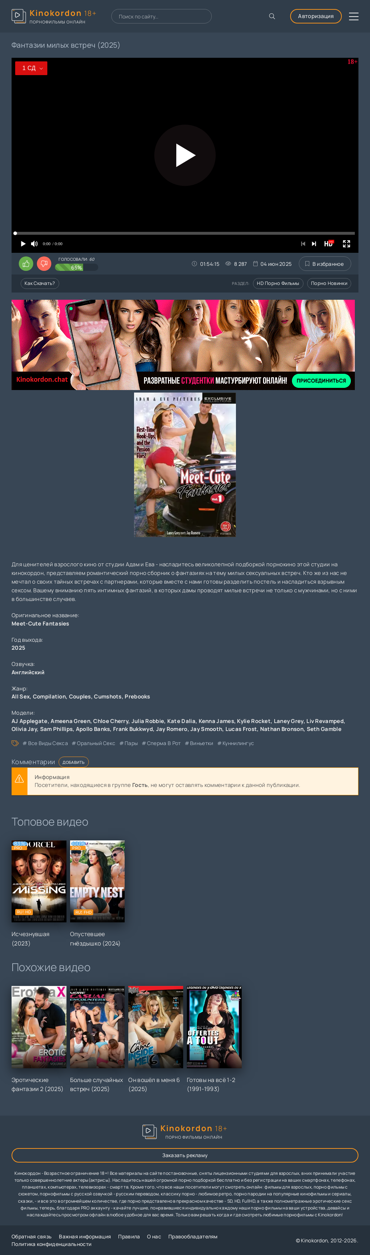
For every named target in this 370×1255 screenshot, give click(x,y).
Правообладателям (193, 1236)
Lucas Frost (241, 729)
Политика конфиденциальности (51, 1244)
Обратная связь (32, 1236)
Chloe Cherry (110, 721)
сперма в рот (164, 743)
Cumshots (107, 696)
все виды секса (48, 743)
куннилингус (238, 743)
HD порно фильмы (278, 283)
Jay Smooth (206, 729)
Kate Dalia (181, 721)
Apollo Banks (93, 729)
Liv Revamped (325, 721)
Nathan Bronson (282, 729)
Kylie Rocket (254, 721)
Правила (129, 1236)
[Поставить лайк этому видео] (26, 263)
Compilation (49, 696)
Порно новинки (329, 283)
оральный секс (96, 743)
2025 (18, 648)
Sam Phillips (56, 729)
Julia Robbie (148, 721)
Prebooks (137, 696)
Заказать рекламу (185, 1155)
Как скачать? (40, 283)
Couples (80, 696)
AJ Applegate (30, 721)
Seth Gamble (324, 729)
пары (131, 743)
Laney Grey (289, 721)
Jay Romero (172, 729)
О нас (154, 1236)
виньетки (201, 743)
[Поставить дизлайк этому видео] (44, 263)
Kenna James (216, 721)
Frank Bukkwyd (133, 729)
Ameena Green (70, 721)
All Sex (21, 696)
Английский (28, 672)
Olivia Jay (24, 729)
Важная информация (85, 1236)
